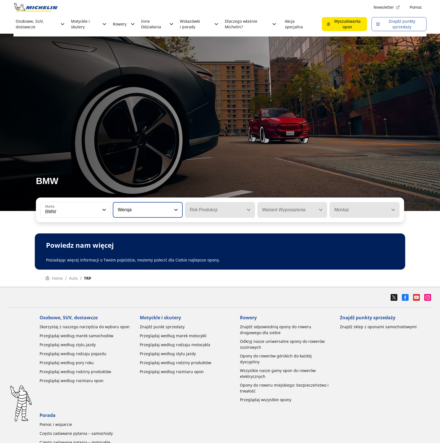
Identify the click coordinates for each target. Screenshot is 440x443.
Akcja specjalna (294, 24)
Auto (73, 278)
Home (54, 278)
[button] (103, 210)
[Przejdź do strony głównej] (35, 7)
